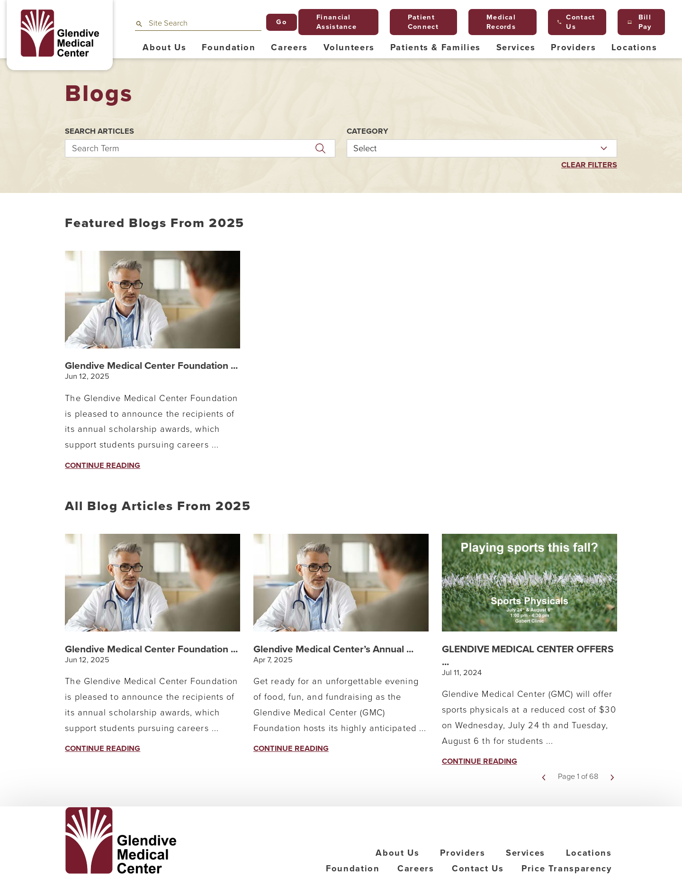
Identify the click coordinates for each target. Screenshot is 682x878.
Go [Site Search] (281, 22)
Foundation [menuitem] (229, 47)
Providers (462, 853)
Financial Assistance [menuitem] (332, 22)
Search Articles (99, 132)
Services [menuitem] (516, 47)
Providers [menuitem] (573, 47)
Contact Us (478, 868)
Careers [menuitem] (289, 47)
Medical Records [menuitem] (497, 22)
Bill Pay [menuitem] (640, 22)
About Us (397, 853)
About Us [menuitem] (164, 47)
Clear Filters (589, 165)
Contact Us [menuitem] (576, 22)
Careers (415, 868)
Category (367, 132)
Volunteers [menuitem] (349, 47)
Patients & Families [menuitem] (435, 47)
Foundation (353, 868)
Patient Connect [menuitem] (419, 22)
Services (525, 853)
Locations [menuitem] (634, 47)
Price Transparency (566, 868)
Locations (589, 853)
